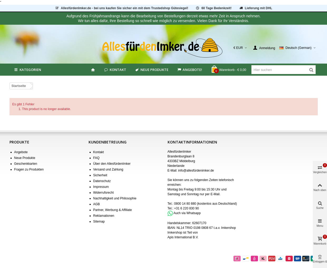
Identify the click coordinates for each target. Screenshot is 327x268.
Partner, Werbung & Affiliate (112, 210)
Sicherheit (100, 175)
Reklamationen (103, 216)
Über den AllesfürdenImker (112, 164)
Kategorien (27, 69)
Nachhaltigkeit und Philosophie (114, 198)
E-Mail (215, 194)
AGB (96, 204)
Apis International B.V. (183, 237)
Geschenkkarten (25, 164)
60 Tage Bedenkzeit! (214, 8)
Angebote (21, 152)
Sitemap (99, 221)
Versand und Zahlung (108, 169)
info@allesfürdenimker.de (196, 170)
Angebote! (189, 69)
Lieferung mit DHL (255, 8)
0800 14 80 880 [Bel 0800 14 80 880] (185, 203)
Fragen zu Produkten (29, 169)
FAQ (96, 158)
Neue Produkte (151, 69)
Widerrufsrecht (103, 192)
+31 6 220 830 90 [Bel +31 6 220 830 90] (186, 208)
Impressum (101, 187)
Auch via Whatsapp (187, 213)
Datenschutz (102, 181)
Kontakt (115, 69)
